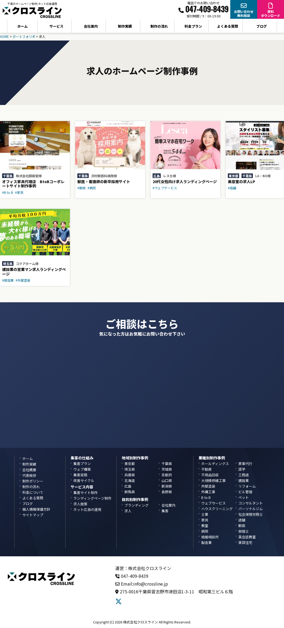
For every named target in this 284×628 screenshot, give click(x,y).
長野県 (166, 491)
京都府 (166, 474)
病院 (204, 531)
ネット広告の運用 (87, 509)
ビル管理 (245, 491)
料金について (32, 492)
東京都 (233, 175)
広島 (156, 175)
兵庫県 (129, 474)
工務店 (243, 474)
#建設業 (8, 280)
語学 (241, 469)
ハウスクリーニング (217, 508)
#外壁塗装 (23, 280)
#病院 (92, 188)
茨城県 (166, 469)
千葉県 (8, 175)
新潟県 (166, 486)
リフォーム (247, 486)
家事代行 (245, 463)
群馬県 (129, 491)
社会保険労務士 (250, 514)
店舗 (241, 519)
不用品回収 (210, 474)
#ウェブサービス (165, 188)
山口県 (166, 480)
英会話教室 (247, 536)
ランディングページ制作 (92, 498)
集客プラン (82, 463)
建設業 (243, 480)
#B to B (7, 192)
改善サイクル (83, 480)
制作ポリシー (32, 481)
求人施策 (80, 503)
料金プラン (193, 26)
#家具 (19, 192)
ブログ (261, 26)
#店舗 (232, 188)
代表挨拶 (29, 475)
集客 (164, 510)
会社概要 (29, 469)
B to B (206, 497)
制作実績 (125, 26)
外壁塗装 (208, 486)
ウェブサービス (213, 503)
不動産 (206, 469)
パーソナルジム (250, 508)
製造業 (206, 542)
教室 (204, 525)
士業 (204, 514)
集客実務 (80, 474)
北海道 (129, 480)
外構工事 (208, 491)
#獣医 (81, 188)
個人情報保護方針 (36, 509)
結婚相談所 (210, 536)
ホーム (22, 26)
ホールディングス (215, 463)
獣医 (241, 525)
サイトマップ (32, 514)
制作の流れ (159, 26)
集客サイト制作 (85, 492)
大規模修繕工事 (213, 480)
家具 (204, 519)
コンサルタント (250, 503)
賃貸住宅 (245, 542)
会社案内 (168, 505)
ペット (243, 497)
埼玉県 (8, 263)
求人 (127, 510)
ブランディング (136, 505)
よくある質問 (227, 26)
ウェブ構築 (82, 469)
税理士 (243, 531)
